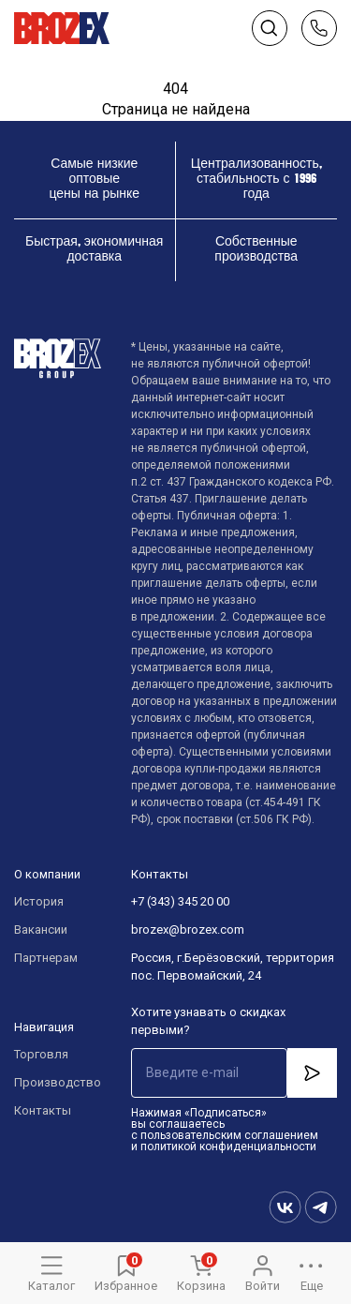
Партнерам (46, 958)
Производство (54, 1082)
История (39, 901)
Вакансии (40, 929)
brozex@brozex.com (187, 929)
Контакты (42, 1110)
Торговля (41, 1054)
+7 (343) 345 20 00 (180, 901)
